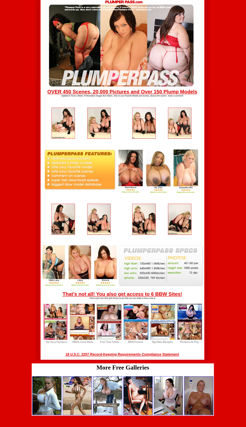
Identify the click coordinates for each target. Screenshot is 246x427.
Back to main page (123, 424)
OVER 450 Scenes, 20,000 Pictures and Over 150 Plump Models (122, 92)
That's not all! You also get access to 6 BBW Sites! (122, 294)
